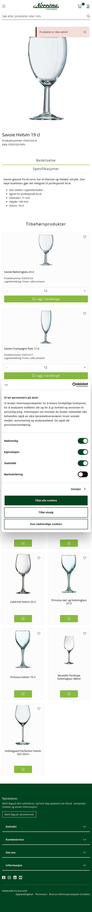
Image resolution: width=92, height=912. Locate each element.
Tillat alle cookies (46, 500)
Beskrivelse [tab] (46, 160)
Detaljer (76, 489)
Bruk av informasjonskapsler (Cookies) (69, 894)
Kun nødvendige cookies (46, 524)
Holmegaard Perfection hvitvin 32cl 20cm (23, 752)
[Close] (85, 32)
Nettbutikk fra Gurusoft (14, 890)
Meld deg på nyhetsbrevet (19, 814)
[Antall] (45, 290)
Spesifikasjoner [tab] (46, 169)
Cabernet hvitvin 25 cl (23, 601)
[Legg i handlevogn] (46, 299)
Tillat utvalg (46, 512)
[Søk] (44, 16)
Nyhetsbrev (10, 799)
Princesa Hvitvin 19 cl (23, 677)
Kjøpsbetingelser (24, 894)
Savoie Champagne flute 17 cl (21, 348)
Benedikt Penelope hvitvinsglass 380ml (69, 677)
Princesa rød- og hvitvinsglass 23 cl (69, 602)
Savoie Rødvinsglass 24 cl (19, 272)
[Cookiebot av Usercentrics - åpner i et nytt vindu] (72, 385)
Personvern (41, 894)
